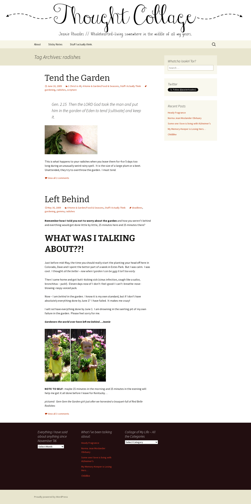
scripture (72, 89)
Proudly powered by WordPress (51, 496)
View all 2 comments (58, 178)
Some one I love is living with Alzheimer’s (189, 123)
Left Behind (67, 199)
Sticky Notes (55, 44)
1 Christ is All (74, 86)
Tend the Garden (77, 78)
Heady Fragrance (177, 112)
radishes (61, 89)
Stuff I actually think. (81, 44)
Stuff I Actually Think (130, 86)
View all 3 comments (58, 413)
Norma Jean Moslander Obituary (185, 118)
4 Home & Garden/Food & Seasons (100, 86)
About (37, 44)
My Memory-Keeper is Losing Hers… (187, 129)
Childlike (172, 134)
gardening (50, 211)
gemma (61, 211)
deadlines (137, 207)
